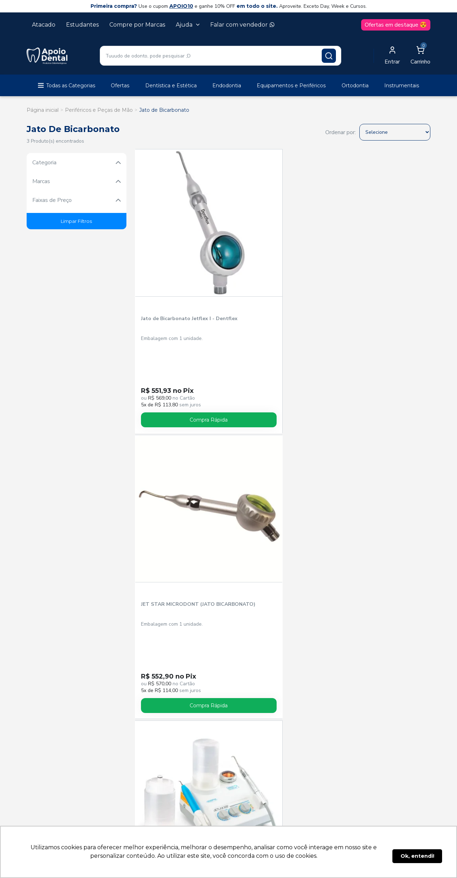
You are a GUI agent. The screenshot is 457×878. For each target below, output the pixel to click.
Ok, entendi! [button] (417, 856)
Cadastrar (410, 455)
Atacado (43, 24)
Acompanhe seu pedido (180, 509)
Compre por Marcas (137, 24)
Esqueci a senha (168, 530)
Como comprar (252, 509)
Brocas (47, 421)
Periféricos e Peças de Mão (99, 110)
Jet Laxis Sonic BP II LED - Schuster (318, 246)
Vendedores (163, 556)
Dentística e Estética (171, 85)
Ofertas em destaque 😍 (396, 25)
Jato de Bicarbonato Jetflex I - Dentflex (165, 246)
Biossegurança (47, 413)
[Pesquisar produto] (329, 56)
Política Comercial (171, 577)
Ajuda (188, 24)
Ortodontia (355, 85)
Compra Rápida (171, 344)
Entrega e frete (253, 520)
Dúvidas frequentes (259, 540)
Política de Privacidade (178, 587)
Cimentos (220, 404)
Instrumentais (401, 85)
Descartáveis (401, 413)
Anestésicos (47, 404)
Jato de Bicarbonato (164, 110)
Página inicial (43, 110)
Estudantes (82, 24)
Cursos (220, 421)
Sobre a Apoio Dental (176, 566)
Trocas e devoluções (260, 530)
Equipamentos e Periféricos (291, 85)
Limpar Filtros (76, 221)
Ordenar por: (340, 132)
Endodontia (226, 85)
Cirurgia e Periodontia (220, 413)
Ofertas (120, 85)
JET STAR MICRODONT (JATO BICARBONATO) (244, 246)
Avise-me (319, 344)
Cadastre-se (162, 520)
